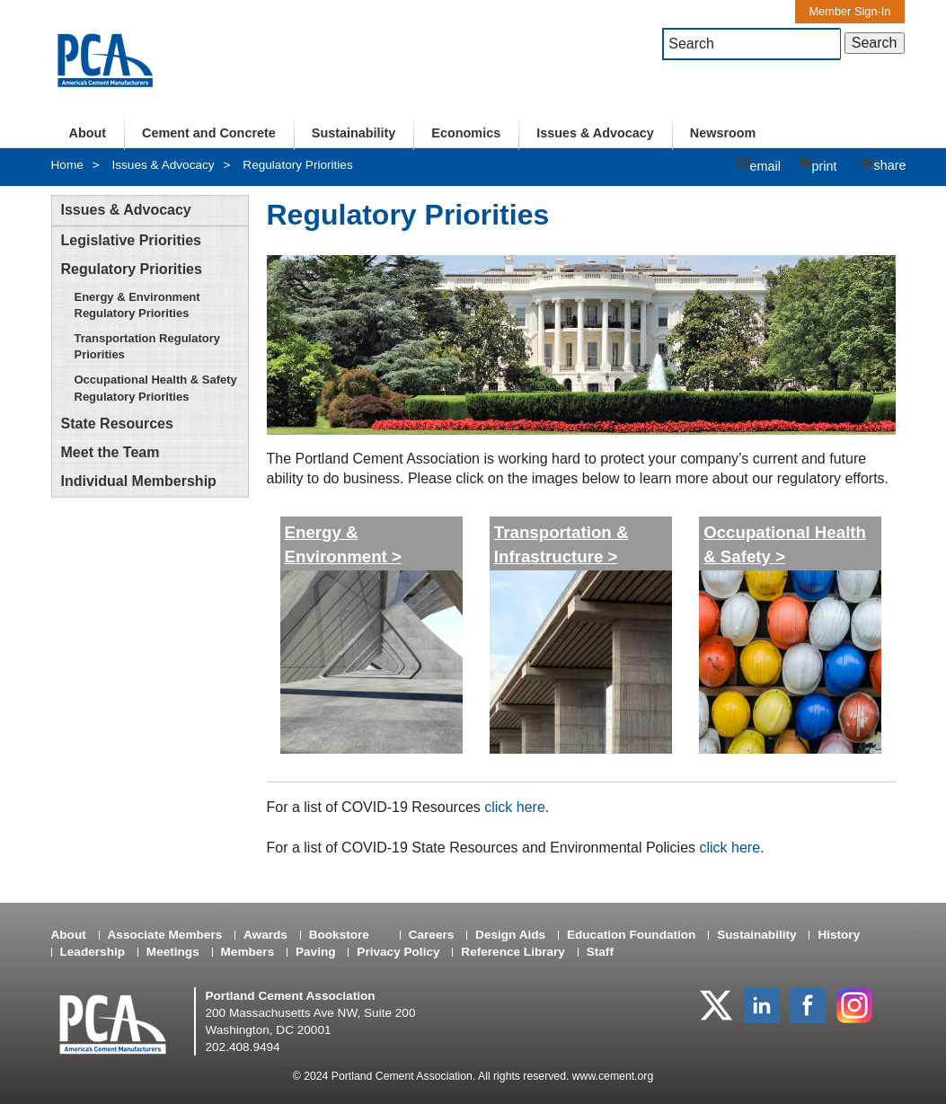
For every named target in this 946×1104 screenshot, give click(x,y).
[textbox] (752, 44)
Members (248, 951)
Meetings (172, 951)
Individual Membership (139, 481)
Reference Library (513, 951)
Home (67, 165)
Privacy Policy (398, 951)
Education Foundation (631, 934)
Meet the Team (110, 452)
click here (514, 807)
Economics (465, 133)
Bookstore (339, 934)
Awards (265, 934)
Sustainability (354, 133)
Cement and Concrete (209, 133)
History (839, 934)
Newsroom (723, 133)
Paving (316, 951)
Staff (600, 951)
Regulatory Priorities (297, 165)
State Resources (117, 423)
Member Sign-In (849, 11)
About (88, 133)
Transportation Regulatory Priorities (148, 346)
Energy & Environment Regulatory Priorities (137, 305)
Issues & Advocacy (595, 133)
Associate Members (165, 934)
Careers (432, 934)
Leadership (93, 951)
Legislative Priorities (131, 240)
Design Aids (510, 934)
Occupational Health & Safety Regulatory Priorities (156, 387)
